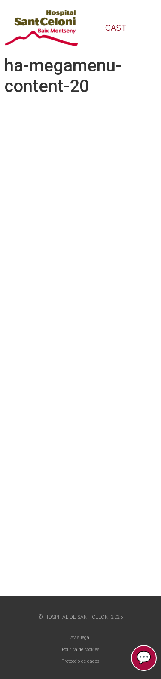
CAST (115, 28)
